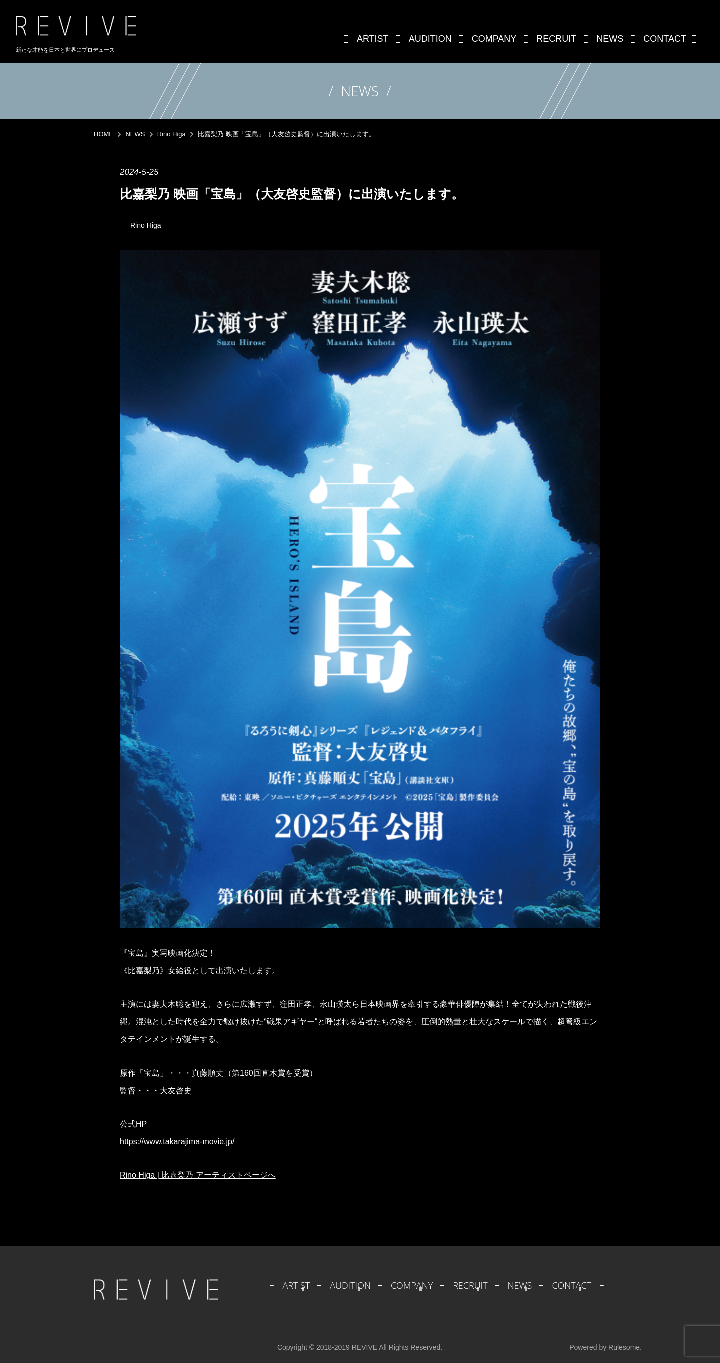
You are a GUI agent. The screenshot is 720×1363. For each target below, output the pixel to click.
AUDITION (350, 1285)
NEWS (520, 1285)
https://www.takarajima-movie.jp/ (177, 1141)
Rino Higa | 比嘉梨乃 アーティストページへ (198, 1175)
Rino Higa (145, 225)
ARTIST (296, 1285)
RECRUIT (470, 1285)
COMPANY (412, 1285)
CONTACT (572, 1285)
